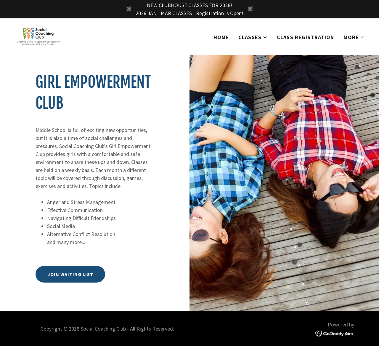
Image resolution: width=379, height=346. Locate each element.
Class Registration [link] (305, 37)
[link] (38, 36)
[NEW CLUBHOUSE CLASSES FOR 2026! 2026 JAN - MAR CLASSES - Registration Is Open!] (189, 9)
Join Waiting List (70, 274)
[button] (252, 37)
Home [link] (221, 37)
